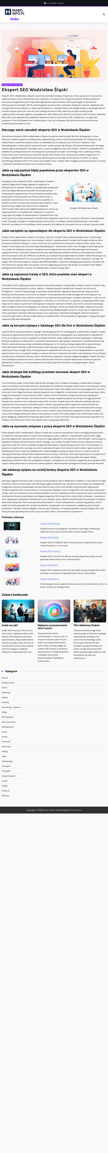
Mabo (14, 19)
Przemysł (6, 741)
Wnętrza (5, 791)
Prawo (4, 737)
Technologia (7, 761)
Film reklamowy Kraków (87, 625)
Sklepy (5, 751)
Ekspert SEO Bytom (49, 565)
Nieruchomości (9, 722)
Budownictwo (8, 683)
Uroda (4, 781)
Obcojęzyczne (8, 727)
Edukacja (6, 692)
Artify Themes (75, 810)
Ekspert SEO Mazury (49, 579)
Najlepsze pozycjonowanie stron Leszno (52, 627)
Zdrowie (5, 795)
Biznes (5, 678)
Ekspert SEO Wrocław (50, 523)
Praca (4, 732)
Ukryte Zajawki (9, 776)
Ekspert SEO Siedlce (49, 537)
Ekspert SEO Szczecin (50, 551)
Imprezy (5, 702)
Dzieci (4, 687)
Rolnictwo (6, 746)
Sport (4, 756)
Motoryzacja (7, 717)
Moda (4, 712)
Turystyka (6, 771)
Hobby (4, 697)
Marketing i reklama (12, 85)
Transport (6, 766)
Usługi (5, 786)
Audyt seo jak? (10, 625)
